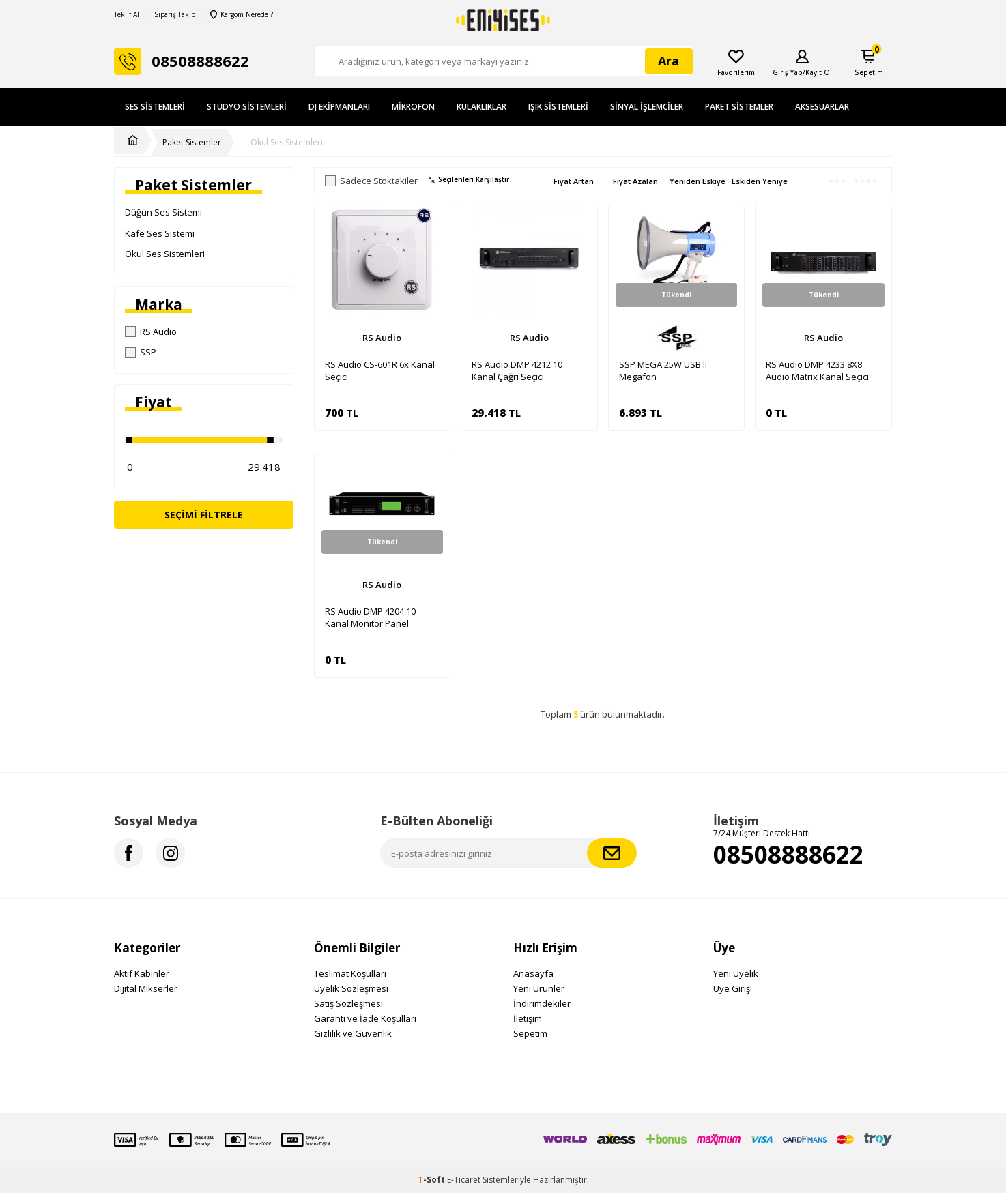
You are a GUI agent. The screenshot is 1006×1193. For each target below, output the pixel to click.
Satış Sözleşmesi (348, 1003)
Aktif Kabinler (141, 973)
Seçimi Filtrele (203, 514)
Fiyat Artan (574, 181)
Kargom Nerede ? (241, 14)
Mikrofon (413, 107)
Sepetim (530, 1033)
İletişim (527, 1018)
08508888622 (788, 854)
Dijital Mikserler (145, 988)
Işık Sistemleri (558, 107)
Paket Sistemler (739, 107)
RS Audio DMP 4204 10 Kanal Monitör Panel (370, 617)
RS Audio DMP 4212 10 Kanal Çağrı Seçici (517, 370)
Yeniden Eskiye (697, 181)
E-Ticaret (463, 1179)
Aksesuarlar (822, 107)
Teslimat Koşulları (350, 973)
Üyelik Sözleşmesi (351, 988)
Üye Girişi (732, 988)
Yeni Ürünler (538, 988)
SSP (140, 352)
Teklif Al (126, 14)
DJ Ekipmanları (339, 107)
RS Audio (151, 331)
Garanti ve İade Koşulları (365, 1018)
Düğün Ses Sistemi (163, 212)
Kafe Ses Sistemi (160, 233)
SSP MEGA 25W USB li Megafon (663, 370)
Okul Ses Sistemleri (286, 142)
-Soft (432, 1179)
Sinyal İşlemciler (646, 107)
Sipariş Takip (174, 14)
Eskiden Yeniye (760, 181)
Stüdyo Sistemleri (247, 107)
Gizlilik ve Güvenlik (353, 1033)
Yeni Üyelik (735, 973)
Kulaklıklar (481, 107)
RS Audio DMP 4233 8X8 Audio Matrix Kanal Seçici (817, 370)
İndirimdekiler (542, 1003)
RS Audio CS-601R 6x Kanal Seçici (380, 370)
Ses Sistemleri (155, 107)
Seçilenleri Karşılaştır (468, 179)
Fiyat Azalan (635, 181)
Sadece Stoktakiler (371, 181)
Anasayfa (533, 973)
